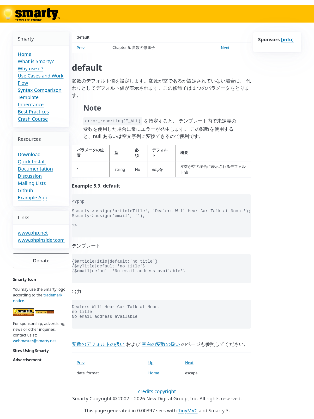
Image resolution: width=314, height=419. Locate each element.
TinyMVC (187, 410)
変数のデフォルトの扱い (98, 344)
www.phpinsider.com (41, 240)
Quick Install (32, 161)
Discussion (30, 176)
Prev (81, 47)
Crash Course (33, 119)
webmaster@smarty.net (34, 340)
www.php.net (33, 233)
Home (24, 54)
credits (145, 391)
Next (225, 47)
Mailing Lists (32, 183)
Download (29, 154)
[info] (287, 39)
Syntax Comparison (39, 90)
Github (25, 190)
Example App (32, 197)
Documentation (35, 168)
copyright (165, 391)
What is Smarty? (36, 61)
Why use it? (30, 68)
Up (151, 362)
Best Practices (33, 111)
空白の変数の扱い (161, 344)
